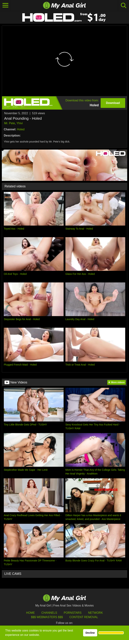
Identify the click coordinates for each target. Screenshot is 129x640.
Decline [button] (90, 632)
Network (95, 612)
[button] (111, 632)
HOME (30, 612)
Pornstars (72, 612)
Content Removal (83, 617)
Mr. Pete (9, 123)
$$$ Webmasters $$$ (47, 617)
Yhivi (19, 123)
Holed (21, 129)
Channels (49, 612)
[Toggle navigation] (5, 5)
